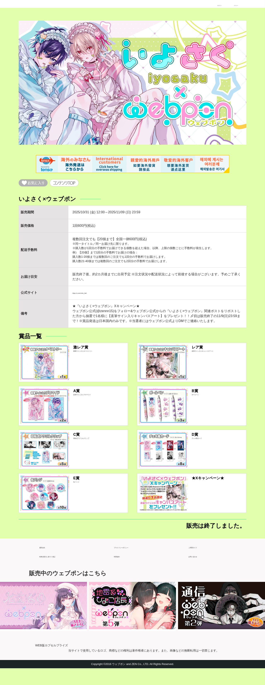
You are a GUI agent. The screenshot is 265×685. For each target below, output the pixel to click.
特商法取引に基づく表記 (57, 571)
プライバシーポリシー (130, 562)
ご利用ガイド (198, 562)
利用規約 (120, 571)
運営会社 (46, 562)
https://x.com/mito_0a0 (89, 295)
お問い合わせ (198, 571)
